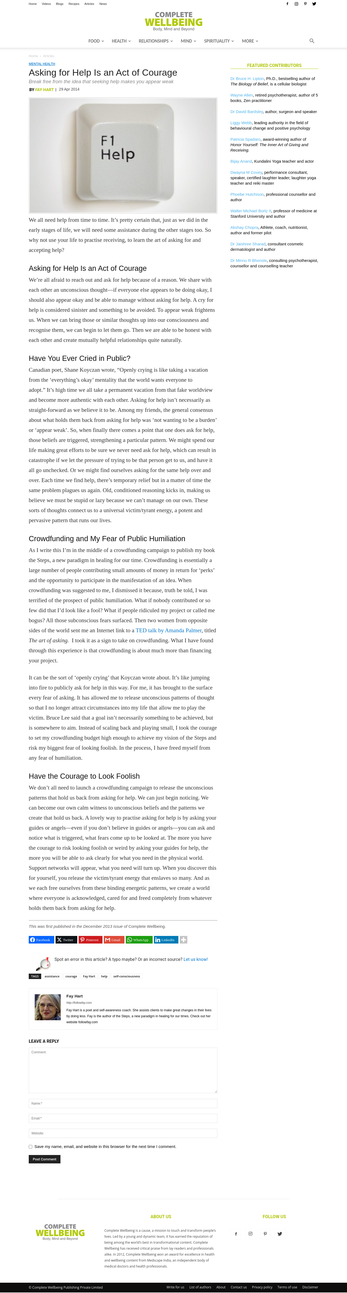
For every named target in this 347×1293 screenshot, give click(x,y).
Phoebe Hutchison (247, 194)
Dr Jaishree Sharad (247, 244)
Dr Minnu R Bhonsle (248, 260)
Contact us (239, 1287)
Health (121, 41)
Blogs (60, 3)
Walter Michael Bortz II (250, 210)
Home (33, 3)
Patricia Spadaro (245, 139)
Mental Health (42, 64)
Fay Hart (44, 89)
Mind (188, 41)
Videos (46, 3)
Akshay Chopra (244, 227)
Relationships (156, 41)
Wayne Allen (241, 95)
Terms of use (287, 1287)
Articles (89, 3)
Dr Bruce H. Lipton (247, 78)
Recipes (74, 3)
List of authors (200, 1287)
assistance (52, 976)
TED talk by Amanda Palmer (168, 630)
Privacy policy (262, 1287)
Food (96, 41)
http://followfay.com (79, 1002)
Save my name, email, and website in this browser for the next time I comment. (105, 1146)
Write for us (175, 1287)
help (104, 976)
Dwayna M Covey (246, 172)
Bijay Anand (241, 161)
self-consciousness (126, 976)
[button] (311, 41)
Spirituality (219, 41)
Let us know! (196, 959)
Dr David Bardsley (246, 111)
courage (71, 976)
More (250, 41)
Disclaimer (310, 1287)
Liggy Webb (241, 122)
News (103, 3)
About (221, 1287)
